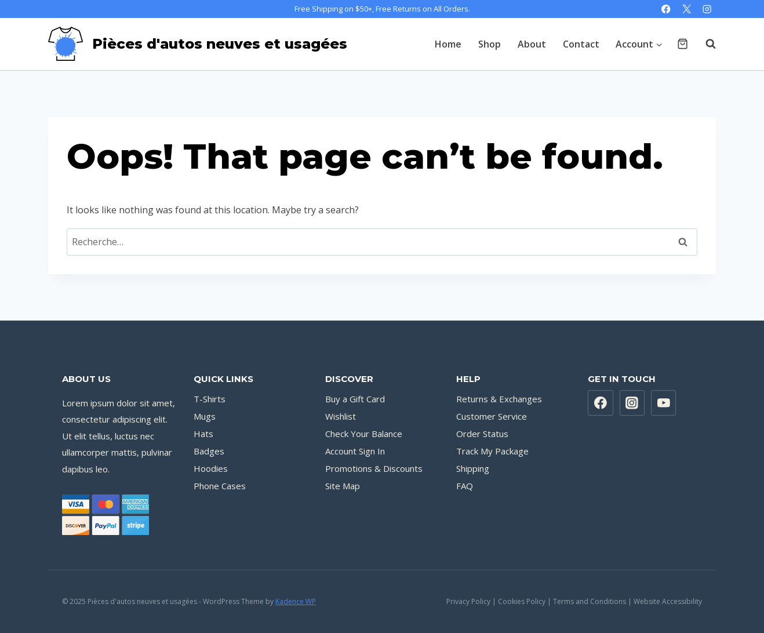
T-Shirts (209, 399)
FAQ (464, 486)
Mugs (205, 416)
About (532, 44)
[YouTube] (663, 403)
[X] (687, 9)
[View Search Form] (705, 44)
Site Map (342, 486)
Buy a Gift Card (355, 399)
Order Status (482, 433)
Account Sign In (355, 451)
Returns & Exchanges (499, 399)
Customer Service (491, 416)
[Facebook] (666, 9)
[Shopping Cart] (682, 43)
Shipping (472, 468)
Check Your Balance (363, 433)
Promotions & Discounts (374, 468)
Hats (203, 433)
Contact (581, 44)
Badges (209, 451)
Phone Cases (220, 486)
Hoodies (211, 468)
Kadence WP (295, 601)
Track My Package (492, 451)
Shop (489, 44)
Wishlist (340, 416)
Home (448, 44)
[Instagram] (707, 9)
